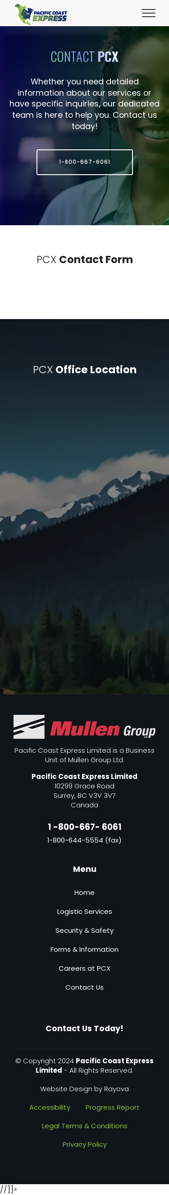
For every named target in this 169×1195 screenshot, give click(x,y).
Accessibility (49, 1107)
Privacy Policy (85, 1144)
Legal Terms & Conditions (85, 1125)
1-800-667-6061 (84, 162)
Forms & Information (84, 949)
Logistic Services (84, 911)
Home (84, 892)
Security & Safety (84, 930)
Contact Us (84, 987)
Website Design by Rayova (84, 1088)
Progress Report (113, 1107)
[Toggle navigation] (149, 13)
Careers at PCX (84, 968)
